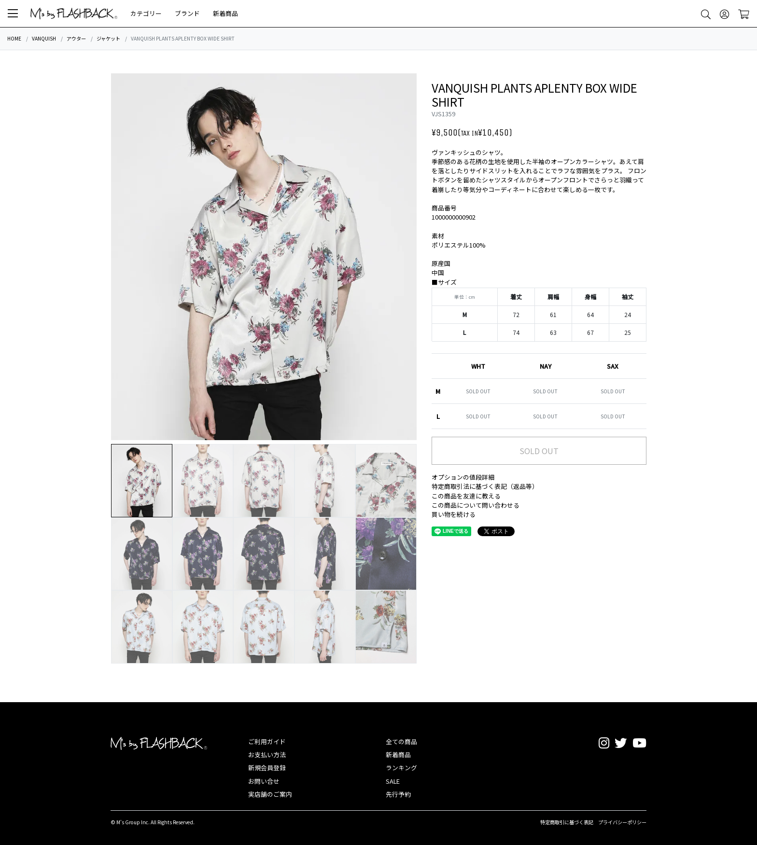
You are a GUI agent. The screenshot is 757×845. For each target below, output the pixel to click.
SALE (393, 781)
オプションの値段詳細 (463, 477)
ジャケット (108, 38)
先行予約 (398, 794)
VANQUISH (44, 38)
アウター (76, 38)
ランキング (401, 767)
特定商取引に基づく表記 (566, 822)
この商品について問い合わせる (475, 505)
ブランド (187, 13)
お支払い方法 (267, 754)
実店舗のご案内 (270, 794)
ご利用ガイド (267, 741)
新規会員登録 (267, 767)
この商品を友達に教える (466, 495)
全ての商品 (401, 741)
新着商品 (225, 13)
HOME (14, 38)
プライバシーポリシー (622, 822)
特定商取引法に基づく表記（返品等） (485, 486)
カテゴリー (146, 13)
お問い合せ (264, 781)
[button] (13, 13)
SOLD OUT (539, 451)
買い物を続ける (454, 514)
